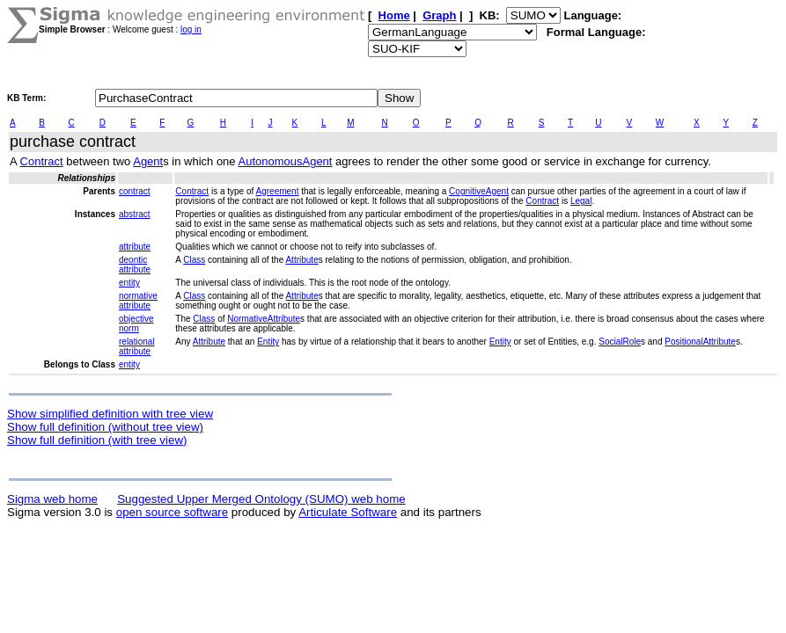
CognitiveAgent (479, 191)
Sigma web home (52, 499)
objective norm (136, 323)
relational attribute (137, 346)
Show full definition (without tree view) (105, 426)
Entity (268, 341)
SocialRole (620, 341)
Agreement (277, 191)
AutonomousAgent (285, 161)
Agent (148, 161)
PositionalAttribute (700, 341)
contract (135, 191)
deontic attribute (135, 264)
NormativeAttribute (263, 319)
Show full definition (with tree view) (97, 440)
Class (194, 260)
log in (191, 29)
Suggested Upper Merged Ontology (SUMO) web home (261, 499)
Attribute (301, 260)
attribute (135, 246)
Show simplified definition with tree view (110, 413)
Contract (41, 161)
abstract (135, 214)
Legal (580, 201)
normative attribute (138, 300)
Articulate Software (347, 512)
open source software (172, 512)
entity (129, 282)
